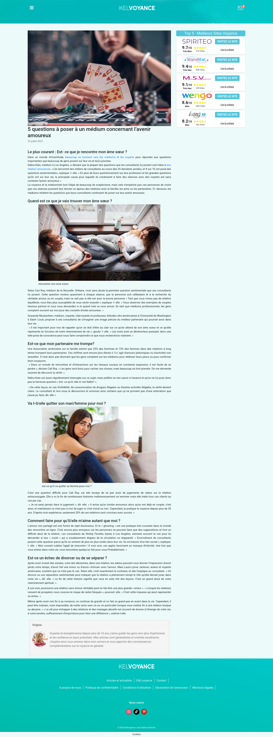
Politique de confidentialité (101, 687)
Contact (161, 680)
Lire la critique (227, 50)
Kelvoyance (130, 727)
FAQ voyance (144, 680)
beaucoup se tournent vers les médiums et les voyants (99, 157)
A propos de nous (70, 687)
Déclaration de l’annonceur (171, 687)
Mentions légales (202, 687)
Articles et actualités (119, 680)
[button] (227, 41)
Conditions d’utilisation (137, 687)
